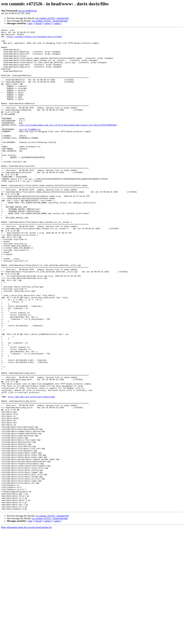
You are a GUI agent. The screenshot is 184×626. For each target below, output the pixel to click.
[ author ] (57, 23)
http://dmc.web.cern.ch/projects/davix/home (31, 470)
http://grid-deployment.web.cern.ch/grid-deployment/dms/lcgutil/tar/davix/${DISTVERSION (67, 144)
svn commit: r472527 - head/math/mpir (50, 21)
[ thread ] (38, 23)
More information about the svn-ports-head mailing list (26, 623)
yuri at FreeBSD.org (27, 10)
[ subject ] (47, 23)
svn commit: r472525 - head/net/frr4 (52, 18)
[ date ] (30, 23)
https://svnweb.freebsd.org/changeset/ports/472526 (34, 38)
